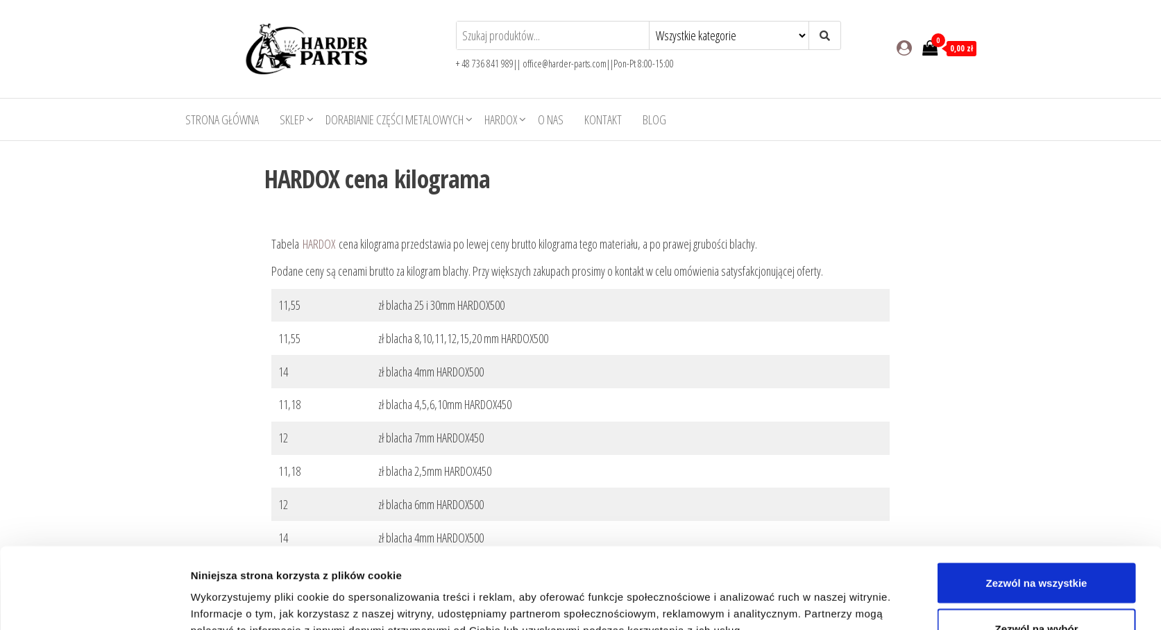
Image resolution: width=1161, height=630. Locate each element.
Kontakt (603, 119)
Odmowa (1036, 593)
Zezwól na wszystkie (1036, 502)
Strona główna (222, 119)
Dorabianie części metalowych (394, 119)
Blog (654, 119)
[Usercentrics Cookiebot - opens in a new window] (98, 602)
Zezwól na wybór (1036, 548)
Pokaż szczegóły (748, 594)
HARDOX (500, 119)
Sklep (292, 119)
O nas (550, 119)
